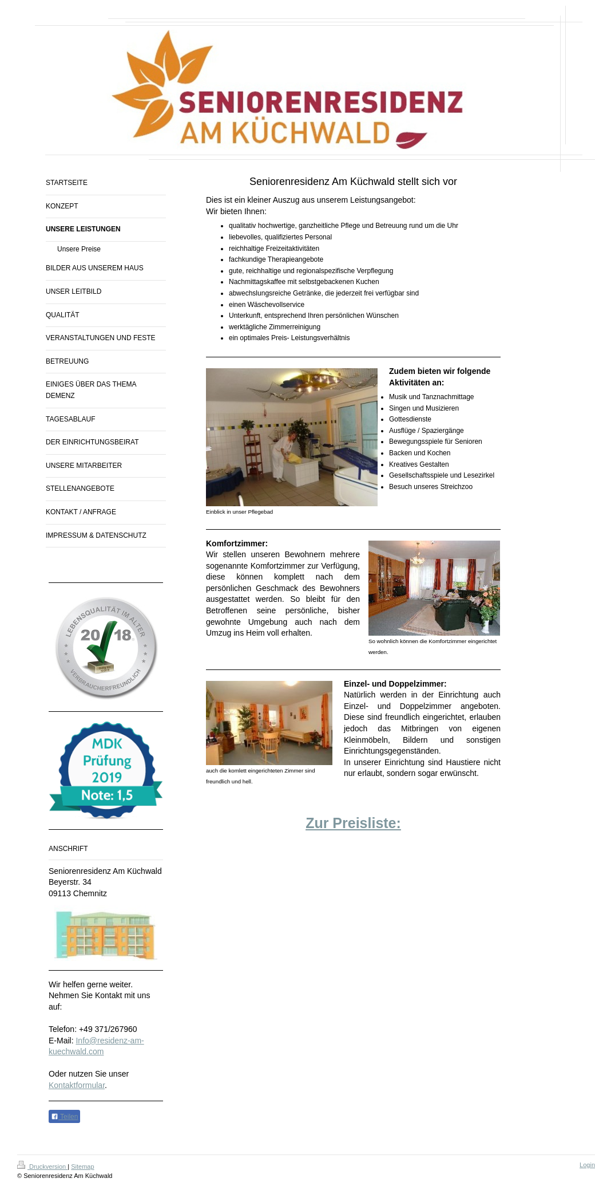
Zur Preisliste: (353, 823)
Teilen (64, 1117)
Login (587, 1164)
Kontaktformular (77, 1085)
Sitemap (82, 1166)
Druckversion (42, 1166)
